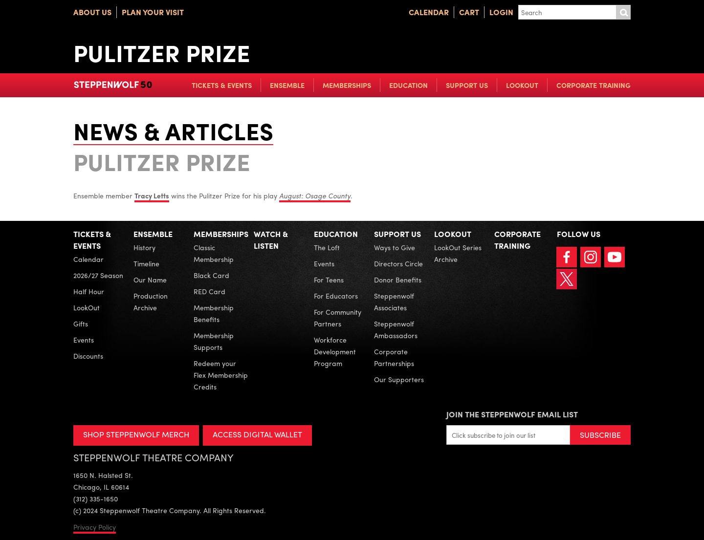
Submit (623, 12)
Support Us (467, 85)
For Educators (336, 296)
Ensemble (287, 85)
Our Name (150, 279)
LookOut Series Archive (458, 253)
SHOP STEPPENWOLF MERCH (136, 434)
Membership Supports (214, 341)
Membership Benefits (214, 313)
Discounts (88, 356)
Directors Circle (398, 263)
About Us (92, 12)
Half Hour (88, 291)
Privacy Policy (94, 527)
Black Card (211, 275)
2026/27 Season (98, 275)
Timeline (146, 263)
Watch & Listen (271, 239)
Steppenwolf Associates (394, 301)
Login (501, 12)
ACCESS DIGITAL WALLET (257, 434)
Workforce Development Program (335, 351)
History (144, 247)
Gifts (80, 323)
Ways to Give (394, 247)
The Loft (327, 247)
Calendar (429, 12)
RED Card (209, 291)
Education (408, 85)
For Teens (329, 279)
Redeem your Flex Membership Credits (221, 374)
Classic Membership (214, 253)
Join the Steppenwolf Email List (512, 414)
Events (83, 340)
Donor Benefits (397, 279)
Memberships (347, 85)
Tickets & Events (222, 85)
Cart (469, 12)
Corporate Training (593, 85)
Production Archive (150, 301)
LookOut (522, 85)
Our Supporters (399, 379)
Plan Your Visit (153, 12)
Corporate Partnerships (394, 357)
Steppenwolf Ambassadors (396, 329)
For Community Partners (337, 317)
